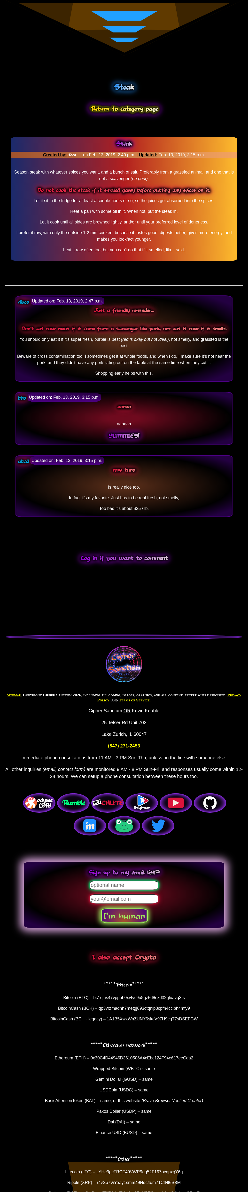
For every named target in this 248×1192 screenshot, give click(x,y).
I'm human (124, 915)
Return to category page (124, 108)
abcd (23, 461)
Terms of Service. (135, 700)
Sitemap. (14, 694)
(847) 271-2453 (124, 745)
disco (73, 155)
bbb (22, 397)
